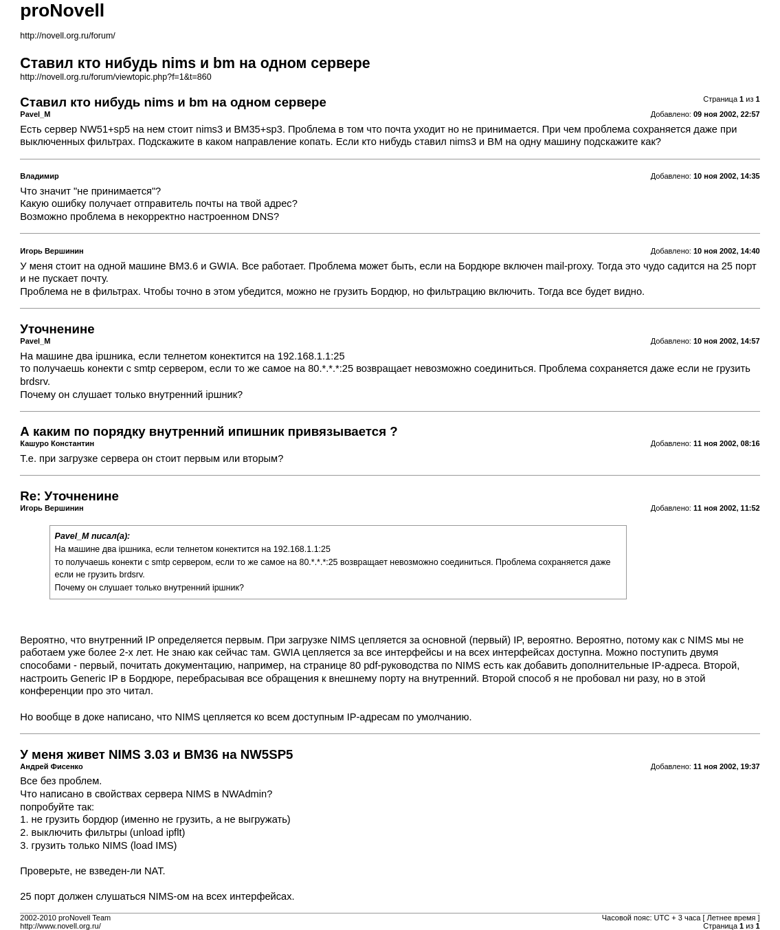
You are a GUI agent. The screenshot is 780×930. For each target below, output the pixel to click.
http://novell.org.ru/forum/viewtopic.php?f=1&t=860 (115, 77)
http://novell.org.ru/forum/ (67, 36)
